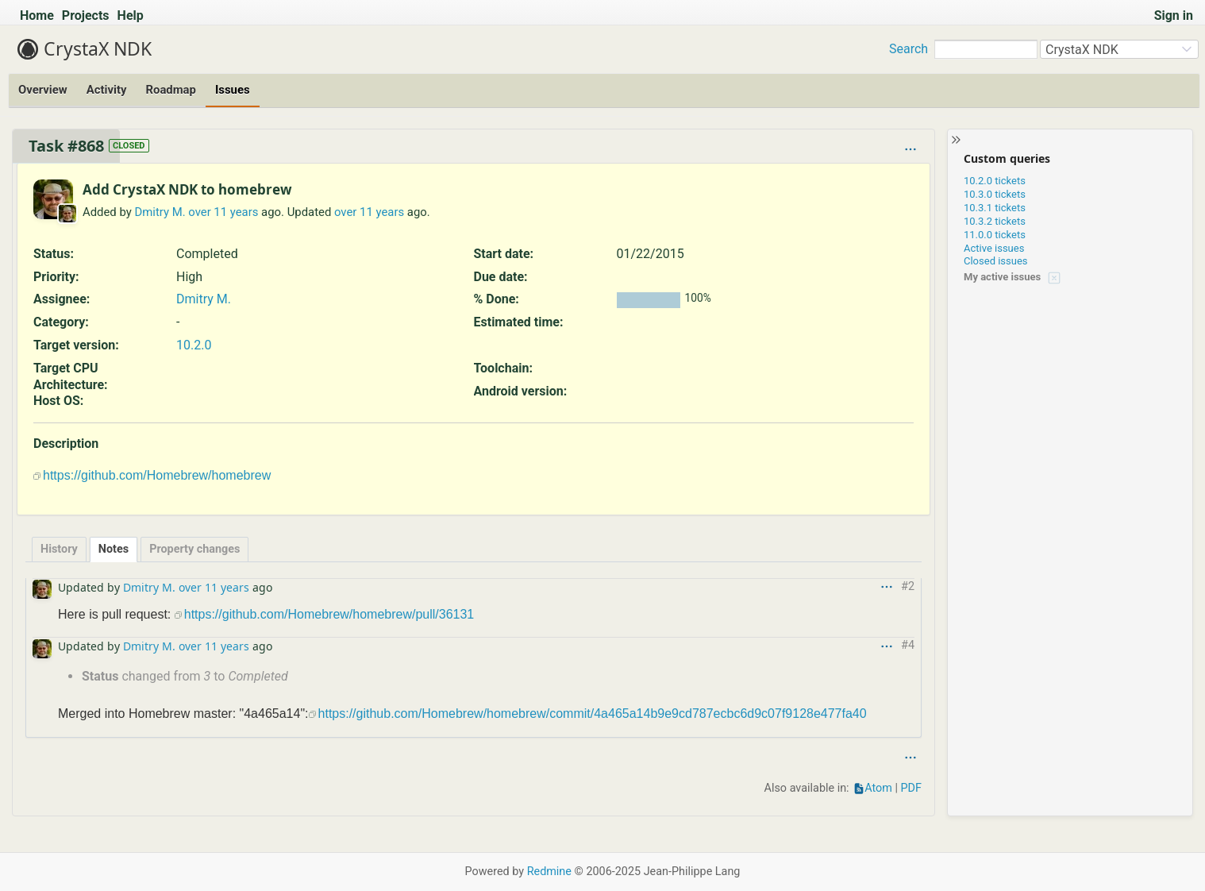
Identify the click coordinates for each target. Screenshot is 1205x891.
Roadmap (170, 90)
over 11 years (223, 212)
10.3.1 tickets (995, 208)
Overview (42, 90)
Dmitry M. (159, 212)
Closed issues (996, 261)
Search (908, 48)
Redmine (549, 871)
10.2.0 (193, 345)
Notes (113, 549)
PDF (911, 788)
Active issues (994, 248)
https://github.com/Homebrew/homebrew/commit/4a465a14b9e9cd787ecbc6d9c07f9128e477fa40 (592, 713)
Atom (878, 788)
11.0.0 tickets (995, 235)
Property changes (194, 549)
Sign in (1173, 15)
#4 (907, 645)
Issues (232, 90)
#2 (907, 586)
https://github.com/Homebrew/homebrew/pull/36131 (329, 614)
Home (37, 15)
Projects (86, 15)
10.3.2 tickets (995, 221)
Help (130, 15)
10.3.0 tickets (995, 194)
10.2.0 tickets (995, 181)
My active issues (1002, 277)
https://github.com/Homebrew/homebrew (157, 475)
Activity (107, 90)
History (59, 549)
